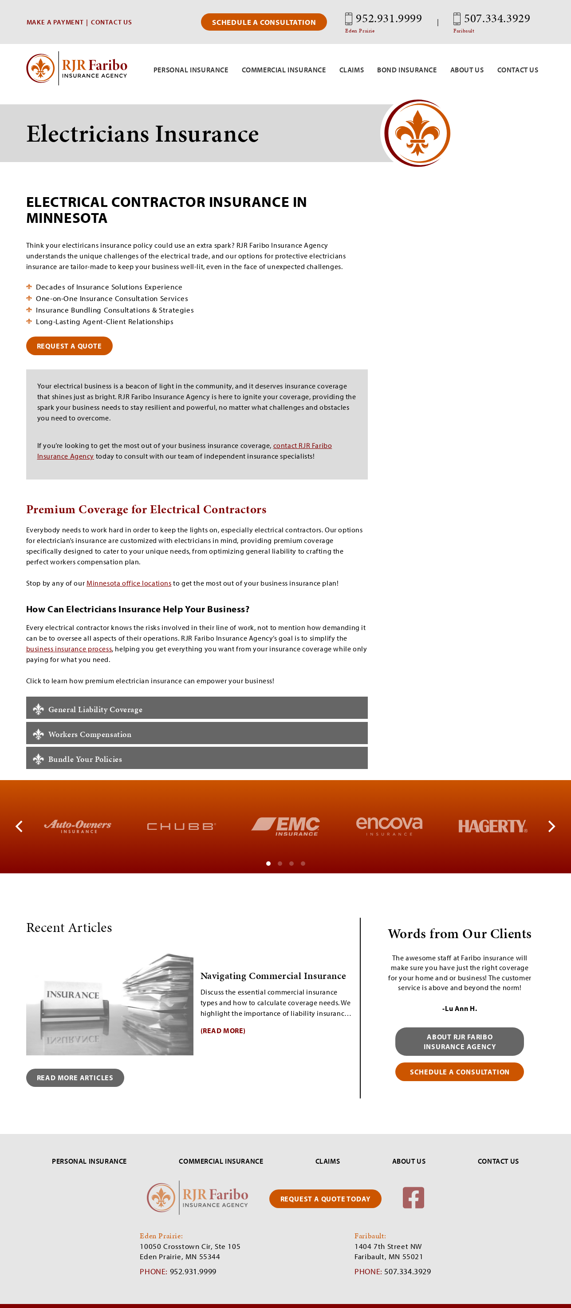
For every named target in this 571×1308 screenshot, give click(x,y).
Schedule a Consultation (264, 22)
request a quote (71, 346)
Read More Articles (77, 1079)
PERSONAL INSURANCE (89, 1163)
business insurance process (69, 649)
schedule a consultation (460, 1074)
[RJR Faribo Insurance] (76, 83)
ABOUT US (409, 1163)
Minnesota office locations (129, 583)
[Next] (551, 827)
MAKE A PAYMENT (55, 22)
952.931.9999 (383, 22)
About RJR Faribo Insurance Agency (460, 1043)
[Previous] (20, 827)
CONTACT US (111, 22)
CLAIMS (327, 1163)
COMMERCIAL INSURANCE (221, 1163)
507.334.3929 (491, 22)
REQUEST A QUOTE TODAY (326, 1201)
